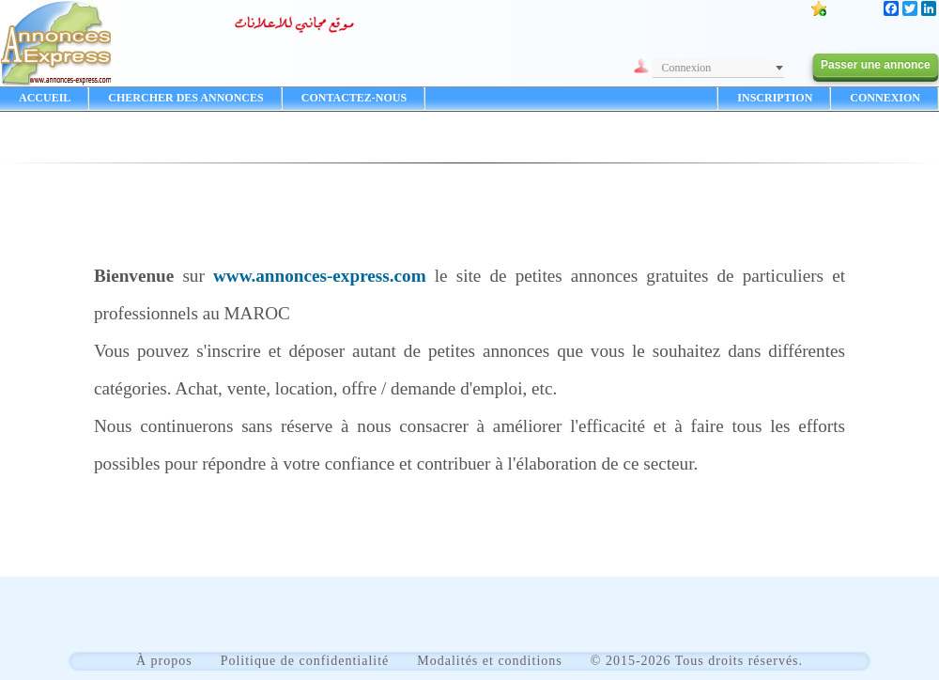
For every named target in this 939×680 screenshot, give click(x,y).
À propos (164, 661)
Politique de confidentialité (305, 661)
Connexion (687, 67)
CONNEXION (885, 97)
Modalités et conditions (489, 661)
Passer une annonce (876, 64)
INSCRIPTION (774, 97)
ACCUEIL (44, 97)
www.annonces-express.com (319, 276)
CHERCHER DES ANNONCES (185, 97)
